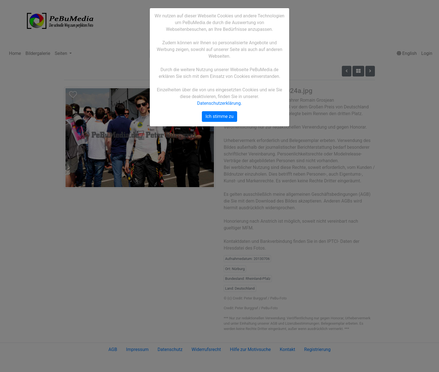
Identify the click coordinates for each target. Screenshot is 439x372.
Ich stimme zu (219, 116)
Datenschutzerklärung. (219, 103)
